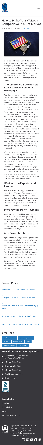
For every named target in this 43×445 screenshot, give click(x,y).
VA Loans (26, 29)
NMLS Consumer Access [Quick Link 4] (11, 415)
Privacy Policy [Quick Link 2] (7, 407)
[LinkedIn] (40, 440)
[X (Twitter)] (31, 440)
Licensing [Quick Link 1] (5, 403)
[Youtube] (23, 440)
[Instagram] (27, 440)
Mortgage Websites (17, 433)
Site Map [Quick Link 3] (5, 411)
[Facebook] (35, 440)
